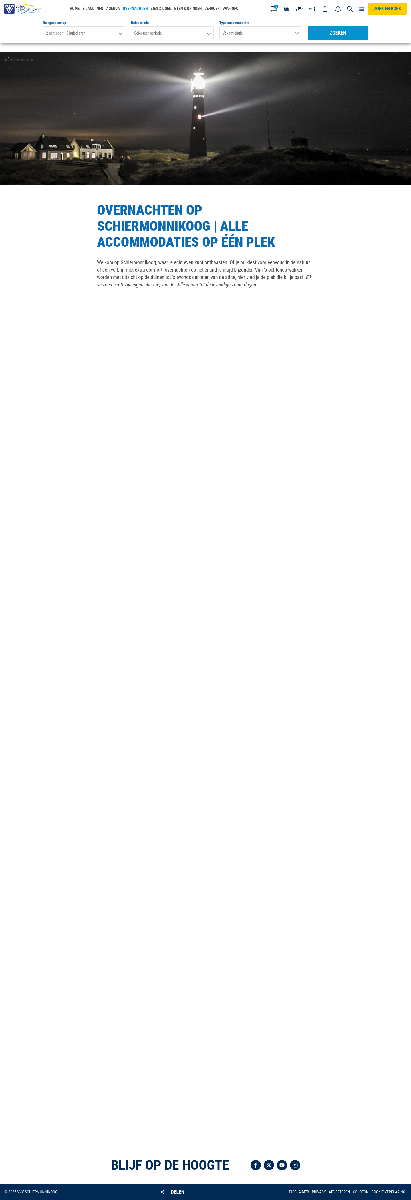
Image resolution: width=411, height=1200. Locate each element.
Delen (177, 1192)
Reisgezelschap (54, 23)
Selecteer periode (148, 33)
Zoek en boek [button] (387, 8)
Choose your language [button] (361, 9)
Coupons (312, 9)
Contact (273, 9)
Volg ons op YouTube (282, 1165)
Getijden (286, 9)
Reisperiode (140, 23)
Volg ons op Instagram (295, 1165)
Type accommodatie (234, 23)
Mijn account (338, 9)
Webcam (299, 9)
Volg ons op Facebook (256, 1165)
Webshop (325, 9)
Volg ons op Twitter (269, 1165)
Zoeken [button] (350, 9)
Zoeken (338, 33)
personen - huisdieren (66, 33)
